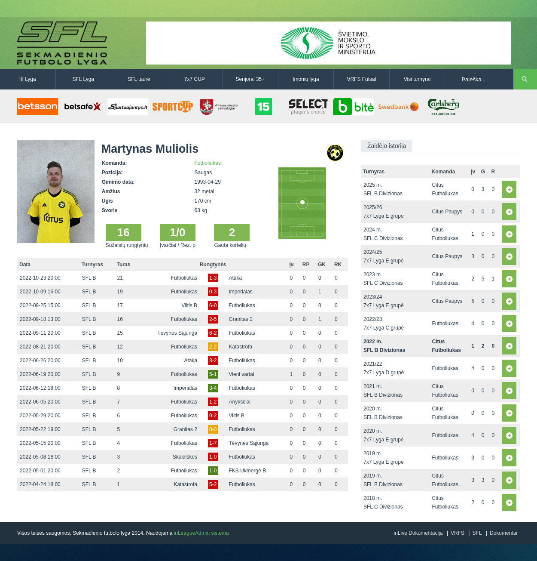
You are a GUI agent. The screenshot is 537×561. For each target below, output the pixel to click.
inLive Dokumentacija (418, 533)
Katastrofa (241, 347)
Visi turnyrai (417, 79)
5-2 (213, 484)
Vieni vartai (241, 374)
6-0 (213, 305)
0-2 (213, 416)
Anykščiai (240, 402)
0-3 (213, 292)
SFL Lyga (83, 79)
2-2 (213, 347)
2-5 (213, 319)
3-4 (213, 388)
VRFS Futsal (361, 79)
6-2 (213, 333)
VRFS (457, 533)
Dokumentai (503, 533)
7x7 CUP (194, 79)
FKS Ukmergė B (247, 471)
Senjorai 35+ (250, 79)
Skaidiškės (185, 457)
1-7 (213, 443)
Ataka (235, 278)
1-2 (213, 402)
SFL (477, 533)
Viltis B (189, 305)
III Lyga (27, 79)
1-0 (213, 457)
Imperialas (241, 292)
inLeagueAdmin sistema (201, 533)
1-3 (213, 278)
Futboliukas (208, 163)
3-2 (213, 361)
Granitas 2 (241, 319)
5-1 (213, 374)
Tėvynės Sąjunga (177, 333)
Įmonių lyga (306, 79)
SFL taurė (139, 79)
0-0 (213, 429)
